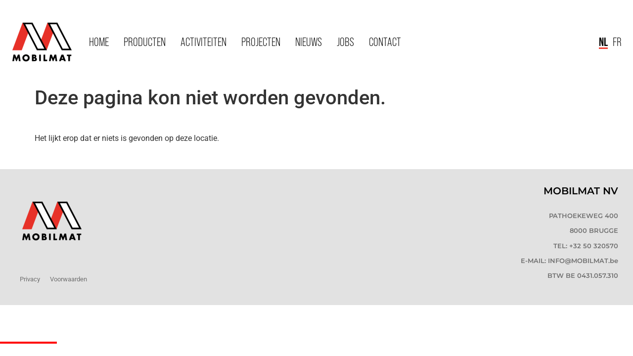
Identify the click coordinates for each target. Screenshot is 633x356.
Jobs (345, 41)
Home (99, 41)
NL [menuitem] (603, 41)
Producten (145, 41)
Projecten (260, 41)
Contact (385, 41)
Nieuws (308, 41)
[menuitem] (603, 42)
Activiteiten (203, 41)
